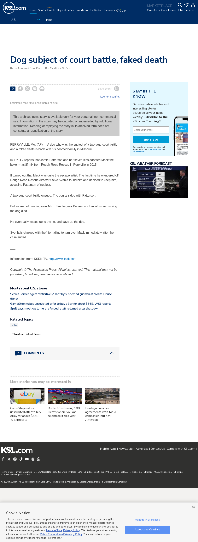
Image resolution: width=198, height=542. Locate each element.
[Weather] (121, 11)
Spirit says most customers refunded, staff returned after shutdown (54, 362)
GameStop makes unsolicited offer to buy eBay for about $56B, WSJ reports (60, 357)
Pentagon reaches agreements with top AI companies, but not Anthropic (101, 468)
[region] (99, 522)
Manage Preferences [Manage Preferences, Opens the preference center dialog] (147, 520)
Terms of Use (155, 197)
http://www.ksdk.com (62, 258)
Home (49, 20)
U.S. (14, 378)
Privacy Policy (71, 530)
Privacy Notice (138, 200)
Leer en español (109, 96)
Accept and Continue (147, 529)
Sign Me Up (151, 188)
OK (193, 507)
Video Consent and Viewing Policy (61, 534)
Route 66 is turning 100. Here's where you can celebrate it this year (64, 466)
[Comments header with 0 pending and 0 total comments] (64, 406)
